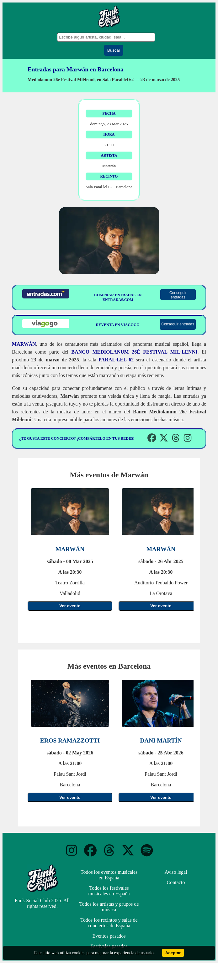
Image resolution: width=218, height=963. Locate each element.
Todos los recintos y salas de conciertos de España (108, 922)
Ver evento (69, 605)
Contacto (176, 882)
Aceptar (173, 952)
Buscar (113, 50)
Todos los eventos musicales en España (109, 874)
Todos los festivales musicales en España (109, 890)
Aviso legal (175, 872)
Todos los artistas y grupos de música (109, 906)
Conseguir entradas (178, 295)
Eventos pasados (108, 936)
